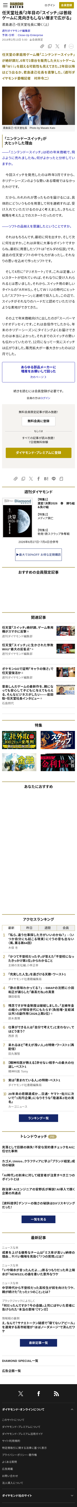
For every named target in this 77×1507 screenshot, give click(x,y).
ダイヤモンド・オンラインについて (23, 1409)
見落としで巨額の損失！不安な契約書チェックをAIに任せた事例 (38, 1149)
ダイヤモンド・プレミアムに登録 (38, 453)
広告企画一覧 (11, 1371)
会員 (66, 928)
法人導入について (12, 1483)
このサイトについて (13, 1419)
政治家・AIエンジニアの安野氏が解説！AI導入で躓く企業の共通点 (38, 1191)
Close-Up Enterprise (30, 35)
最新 (11, 928)
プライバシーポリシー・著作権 (19, 1454)
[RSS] (56, 1394)
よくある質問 (9, 1462)
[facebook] (38, 1394)
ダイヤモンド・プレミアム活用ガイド (22, 1433)
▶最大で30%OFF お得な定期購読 (38, 554)
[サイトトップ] (16, 5)
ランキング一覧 (38, 1118)
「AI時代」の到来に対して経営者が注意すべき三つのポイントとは (38, 1177)
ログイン (50, 5)
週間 (47, 928)
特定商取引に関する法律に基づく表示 (24, 1447)
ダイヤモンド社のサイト (17, 1495)
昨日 (29, 928)
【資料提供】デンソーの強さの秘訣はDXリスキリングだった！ (38, 1205)
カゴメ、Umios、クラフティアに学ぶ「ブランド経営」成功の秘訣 (38, 1163)
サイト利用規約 (11, 1440)
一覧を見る (38, 1219)
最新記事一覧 (38, 1343)
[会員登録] (66, 5)
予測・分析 (8, 35)
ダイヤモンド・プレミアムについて (21, 1426)
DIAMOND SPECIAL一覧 (20, 1361)
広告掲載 (7, 1469)
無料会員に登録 (38, 421)
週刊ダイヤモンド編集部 (16, 30)
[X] (20, 1394)
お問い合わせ (10, 1476)
